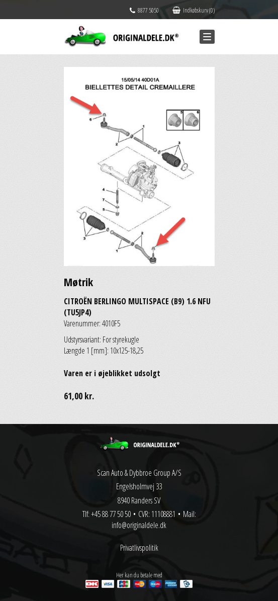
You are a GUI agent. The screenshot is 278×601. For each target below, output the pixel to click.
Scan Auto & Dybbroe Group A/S (139, 472)
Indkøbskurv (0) (193, 10)
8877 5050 (144, 10)
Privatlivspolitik (139, 547)
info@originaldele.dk (139, 525)
